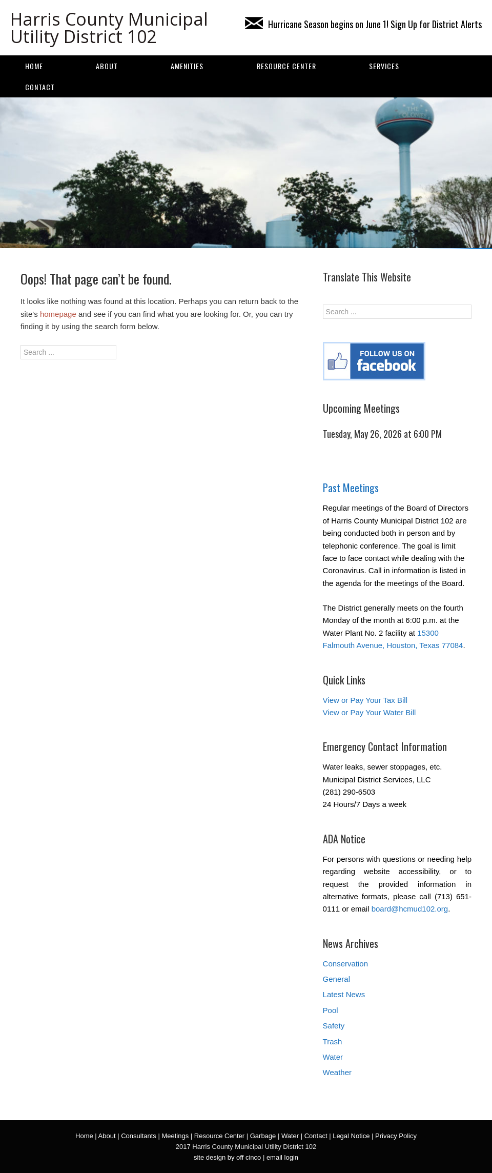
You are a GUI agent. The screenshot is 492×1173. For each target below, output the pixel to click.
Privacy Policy (396, 1136)
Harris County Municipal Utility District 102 (109, 27)
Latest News (344, 994)
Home (34, 65)
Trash (332, 1041)
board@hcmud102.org (410, 908)
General (336, 979)
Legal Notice (351, 1136)
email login (282, 1157)
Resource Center (286, 65)
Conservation (345, 963)
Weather (337, 1072)
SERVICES (384, 65)
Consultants (138, 1136)
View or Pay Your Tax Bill (365, 700)
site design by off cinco (227, 1157)
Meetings (175, 1136)
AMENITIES (187, 65)
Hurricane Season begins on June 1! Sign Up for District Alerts (363, 24)
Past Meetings (351, 487)
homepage (58, 314)
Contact (40, 87)
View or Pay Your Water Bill (369, 712)
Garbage (263, 1136)
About (107, 65)
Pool (330, 1010)
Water (333, 1057)
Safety (334, 1025)
